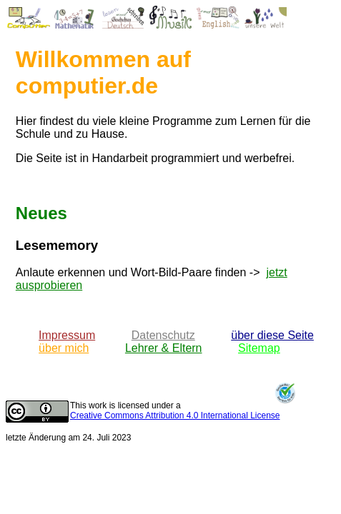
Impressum (67, 335)
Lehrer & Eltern (163, 348)
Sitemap (259, 348)
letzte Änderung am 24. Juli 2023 (68, 438)
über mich (64, 348)
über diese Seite (272, 335)
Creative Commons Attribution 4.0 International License (175, 415)
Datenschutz (163, 335)
